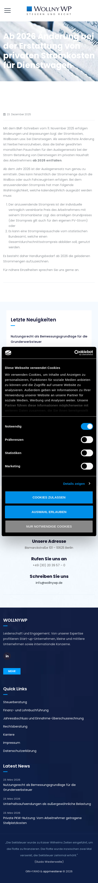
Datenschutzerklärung (19, 751)
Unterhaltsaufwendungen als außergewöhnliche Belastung (47, 804)
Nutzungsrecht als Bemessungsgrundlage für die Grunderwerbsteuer (49, 339)
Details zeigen (74, 483)
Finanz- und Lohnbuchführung (26, 710)
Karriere (9, 734)
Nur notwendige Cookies (49, 526)
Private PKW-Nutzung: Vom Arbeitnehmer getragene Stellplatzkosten (42, 820)
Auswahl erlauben (48, 512)
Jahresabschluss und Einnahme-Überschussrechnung (43, 718)
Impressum (11, 743)
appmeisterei (52, 871)
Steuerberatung (15, 702)
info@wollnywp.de (49, 583)
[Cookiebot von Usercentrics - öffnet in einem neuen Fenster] (74, 352)
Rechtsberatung (15, 726)
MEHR (12, 671)
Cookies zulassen (49, 497)
